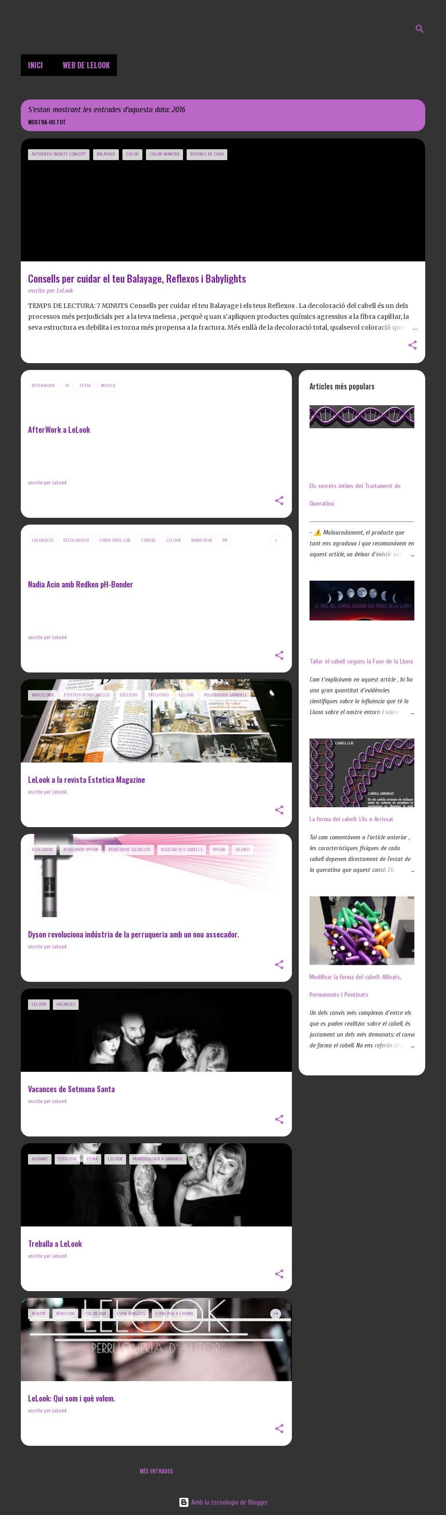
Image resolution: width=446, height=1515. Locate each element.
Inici (35, 65)
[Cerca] (419, 29)
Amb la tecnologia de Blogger (223, 1502)
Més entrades (156, 1471)
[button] (412, 346)
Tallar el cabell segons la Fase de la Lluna (361, 661)
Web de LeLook (86, 65)
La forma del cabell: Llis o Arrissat (352, 819)
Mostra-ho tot (47, 122)
